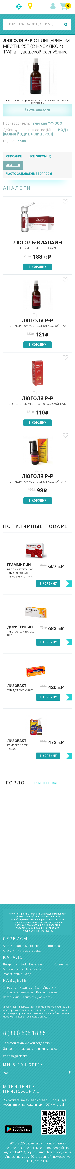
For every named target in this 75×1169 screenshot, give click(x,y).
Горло (21, 141)
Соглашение (11, 997)
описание (14, 156)
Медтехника (34, 969)
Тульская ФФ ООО (46, 123)
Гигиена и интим (40, 964)
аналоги (13, 165)
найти (66, 24)
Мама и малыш (13, 969)
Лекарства (10, 964)
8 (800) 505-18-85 (24, 1033)
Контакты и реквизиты (18, 992)
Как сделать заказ (30, 950)
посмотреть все (45, 783)
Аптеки (7, 945)
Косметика (61, 964)
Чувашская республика (31, 6)
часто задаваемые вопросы (29, 174)
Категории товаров (28, 945)
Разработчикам (46, 992)
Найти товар (53, 945)
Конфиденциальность (37, 997)
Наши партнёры (29, 987)
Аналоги (8, 950)
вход (53, 6)
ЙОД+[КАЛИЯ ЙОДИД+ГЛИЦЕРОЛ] (35, 132)
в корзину (37, 267)
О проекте (9, 987)
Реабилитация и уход (17, 974)
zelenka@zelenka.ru (17, 1056)
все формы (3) (40, 156)
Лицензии (49, 987)
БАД (23, 964)
